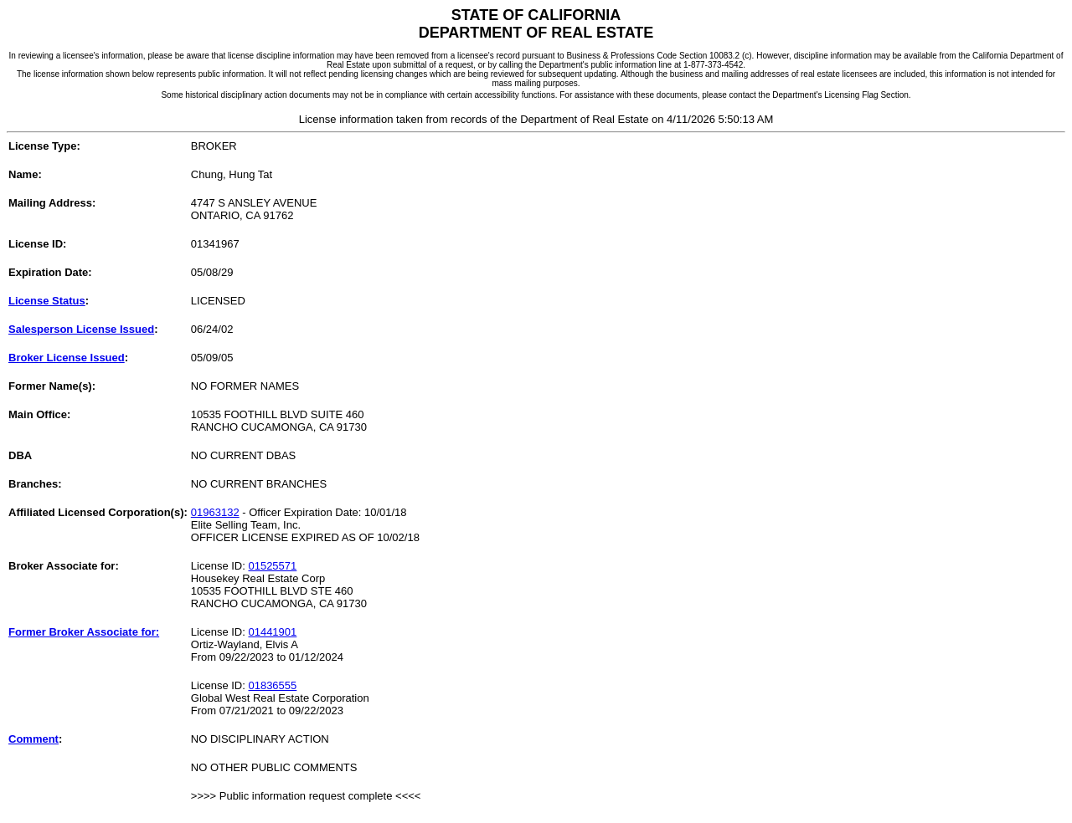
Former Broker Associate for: (83, 632)
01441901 (272, 632)
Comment (33, 739)
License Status (46, 300)
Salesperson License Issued (81, 329)
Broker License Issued (66, 357)
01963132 (215, 512)
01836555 (272, 685)
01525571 (272, 566)
